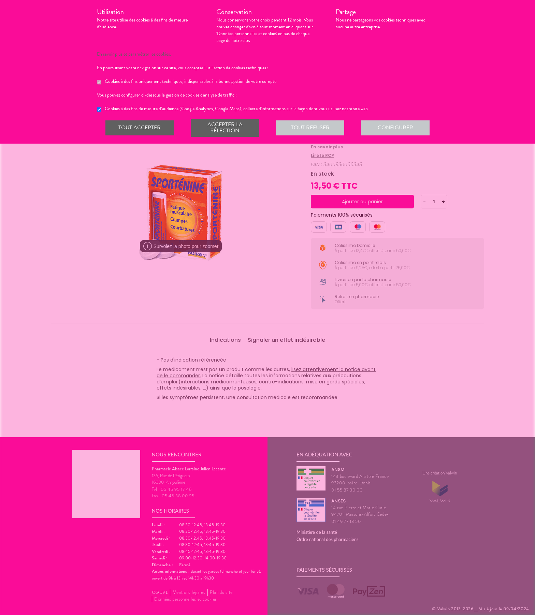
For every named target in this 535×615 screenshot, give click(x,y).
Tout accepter (139, 127)
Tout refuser (310, 127)
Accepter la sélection (225, 127)
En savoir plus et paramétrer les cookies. (134, 54)
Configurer (395, 127)
